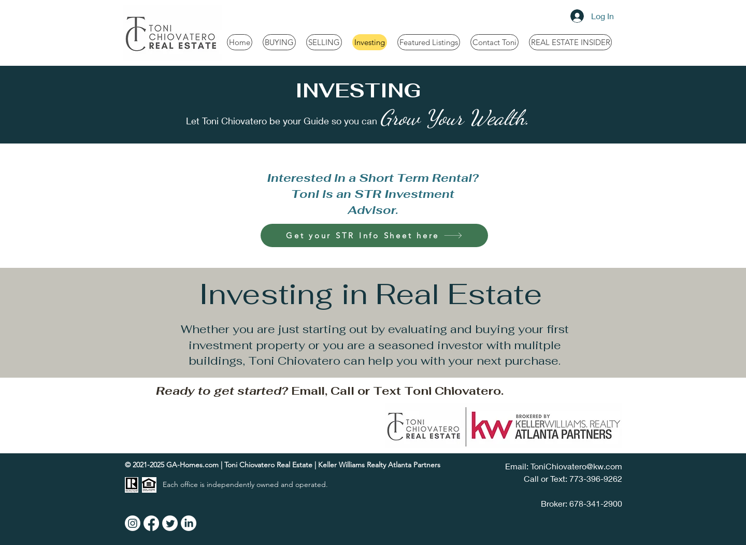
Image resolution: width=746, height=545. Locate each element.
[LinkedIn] (188, 523)
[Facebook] (151, 523)
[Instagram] (132, 523)
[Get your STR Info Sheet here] (374, 235)
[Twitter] (170, 523)
